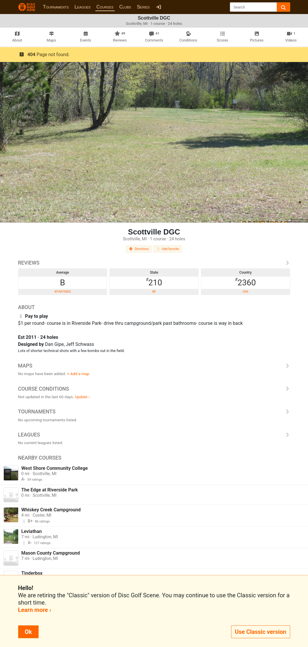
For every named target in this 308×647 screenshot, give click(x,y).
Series (143, 6)
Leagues (83, 6)
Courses (105, 6)
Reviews (154, 263)
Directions (139, 249)
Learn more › (34, 609)
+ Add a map (78, 373)
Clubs (125, 6)
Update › (82, 396)
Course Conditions (154, 389)
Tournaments (56, 6)
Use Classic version (260, 631)
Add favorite (167, 249)
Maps (154, 366)
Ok (28, 631)
